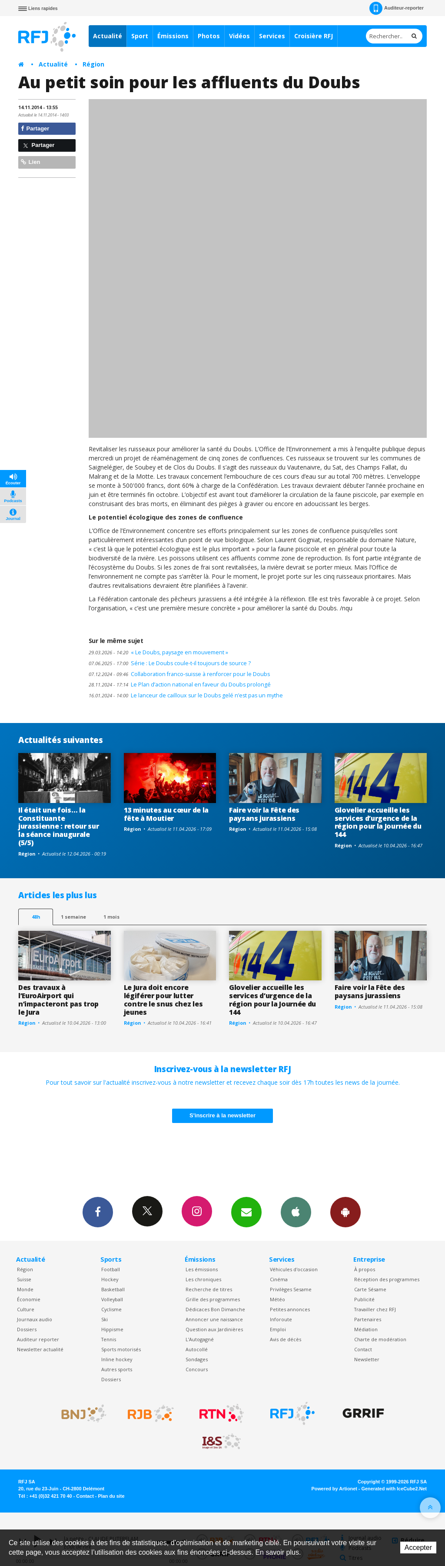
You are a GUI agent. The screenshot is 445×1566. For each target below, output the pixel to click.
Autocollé (197, 1349)
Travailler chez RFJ (375, 1309)
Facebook (98, 1211)
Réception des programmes (386, 1279)
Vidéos (239, 36)
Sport (139, 36)
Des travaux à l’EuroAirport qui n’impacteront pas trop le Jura (58, 1000)
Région (93, 64)
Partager (35, 128)
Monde (25, 1289)
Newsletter (366, 1359)
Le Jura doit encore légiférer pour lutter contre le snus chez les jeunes (163, 1000)
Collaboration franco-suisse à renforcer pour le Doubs (179, 674)
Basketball (113, 1289)
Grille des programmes (213, 1299)
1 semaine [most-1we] (73, 916)
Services (272, 36)
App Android (345, 1211)
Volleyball (112, 1299)
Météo (277, 1299)
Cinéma (279, 1279)
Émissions (173, 36)
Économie (28, 1299)
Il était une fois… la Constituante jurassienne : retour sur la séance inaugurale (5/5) (58, 826)
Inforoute (281, 1319)
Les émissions (202, 1269)
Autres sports (116, 1369)
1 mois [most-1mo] (111, 916)
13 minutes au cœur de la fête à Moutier (166, 814)
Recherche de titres (209, 1289)
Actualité (107, 36)
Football (110, 1269)
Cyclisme (111, 1309)
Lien (30, 162)
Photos (209, 36)
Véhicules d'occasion (294, 1269)
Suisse (24, 1279)
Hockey (109, 1279)
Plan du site (111, 1496)
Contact (363, 1349)
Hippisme (112, 1329)
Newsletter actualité (40, 1349)
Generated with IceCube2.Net (394, 1488)
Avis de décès (285, 1339)
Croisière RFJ (313, 36)
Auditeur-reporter (396, 8)
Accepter (418, 1547)
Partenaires (367, 1319)
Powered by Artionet (334, 1488)
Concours (197, 1369)
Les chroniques (203, 1279)
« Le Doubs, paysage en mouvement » (158, 652)
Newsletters (246, 1211)
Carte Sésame (370, 1289)
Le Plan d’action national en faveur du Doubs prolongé (180, 684)
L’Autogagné (200, 1339)
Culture (25, 1309)
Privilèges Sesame (291, 1289)
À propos (364, 1269)
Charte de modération (380, 1339)
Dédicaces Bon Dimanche (215, 1309)
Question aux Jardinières (214, 1329)
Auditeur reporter (38, 1339)
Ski (104, 1319)
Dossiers (27, 1329)
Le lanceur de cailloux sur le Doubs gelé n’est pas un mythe (186, 695)
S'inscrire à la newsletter (222, 1115)
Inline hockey (116, 1359)
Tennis (108, 1339)
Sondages (197, 1359)
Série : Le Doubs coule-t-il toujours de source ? (170, 663)
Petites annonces (290, 1309)
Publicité (364, 1299)
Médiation (366, 1329)
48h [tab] (36, 916)
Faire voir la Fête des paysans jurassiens (264, 814)
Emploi (278, 1329)
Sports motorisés (121, 1349)
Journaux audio (34, 1319)
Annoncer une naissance (214, 1319)
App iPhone (296, 1211)
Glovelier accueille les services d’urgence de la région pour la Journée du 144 (378, 822)
